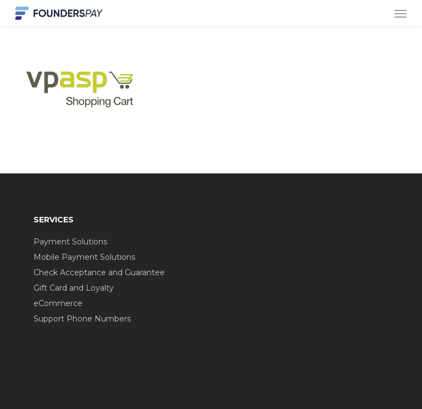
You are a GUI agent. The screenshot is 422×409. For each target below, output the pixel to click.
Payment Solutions (70, 242)
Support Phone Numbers (82, 319)
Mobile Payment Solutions (84, 257)
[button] (401, 13)
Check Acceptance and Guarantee (99, 272)
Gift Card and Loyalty (74, 288)
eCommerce (58, 303)
